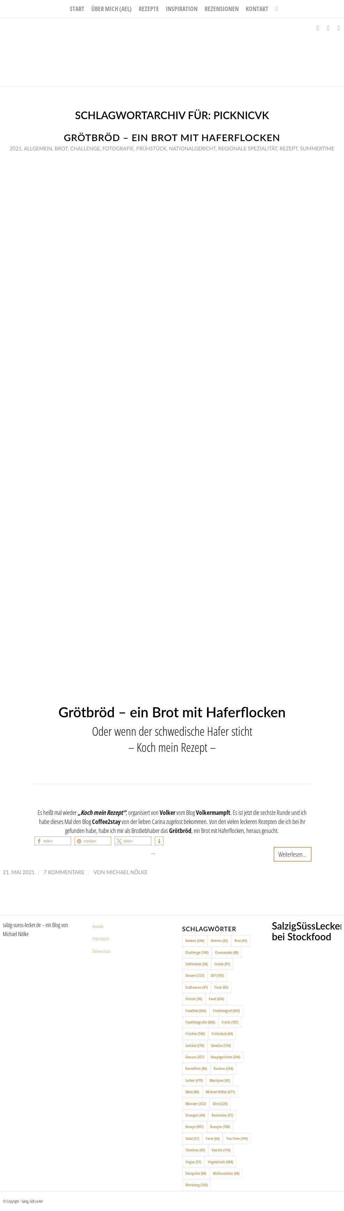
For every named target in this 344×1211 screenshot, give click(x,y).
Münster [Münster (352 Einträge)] (195, 1103)
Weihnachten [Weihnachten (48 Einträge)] (226, 1173)
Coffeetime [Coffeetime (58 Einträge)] (196, 963)
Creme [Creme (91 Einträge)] (222, 963)
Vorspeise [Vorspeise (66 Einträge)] (195, 1173)
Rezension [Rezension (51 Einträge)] (222, 1115)
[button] (53, 840)
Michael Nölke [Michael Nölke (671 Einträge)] (220, 1091)
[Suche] (274, 8)
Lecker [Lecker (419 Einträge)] (194, 1080)
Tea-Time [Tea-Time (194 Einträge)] (237, 1138)
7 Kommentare (64, 872)
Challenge (85, 148)
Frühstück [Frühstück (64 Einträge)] (222, 1033)
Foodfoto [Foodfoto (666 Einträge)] (195, 1010)
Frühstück (151, 148)
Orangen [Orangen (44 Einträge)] (195, 1115)
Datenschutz (101, 951)
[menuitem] (77, 8)
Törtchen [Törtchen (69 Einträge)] (195, 1149)
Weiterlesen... (292, 854)
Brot (61, 148)
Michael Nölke (126, 872)
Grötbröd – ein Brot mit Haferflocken (172, 137)
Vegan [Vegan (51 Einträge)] (193, 1161)
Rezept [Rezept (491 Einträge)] (194, 1126)
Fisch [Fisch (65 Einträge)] (221, 987)
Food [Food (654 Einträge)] (216, 998)
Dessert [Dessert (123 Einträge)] (194, 975)
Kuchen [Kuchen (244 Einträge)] (223, 1068)
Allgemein (38, 148)
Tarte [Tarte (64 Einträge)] (213, 1138)
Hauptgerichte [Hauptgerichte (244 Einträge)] (225, 1056)
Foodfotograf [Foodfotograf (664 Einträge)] (226, 1010)
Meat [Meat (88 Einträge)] (192, 1091)
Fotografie (118, 148)
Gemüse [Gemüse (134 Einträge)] (221, 1045)
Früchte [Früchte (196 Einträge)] (195, 1033)
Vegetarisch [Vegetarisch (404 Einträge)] (220, 1161)
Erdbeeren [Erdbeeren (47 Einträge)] (196, 987)
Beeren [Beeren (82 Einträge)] (219, 940)
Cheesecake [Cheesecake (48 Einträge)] (226, 952)
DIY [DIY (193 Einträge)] (217, 975)
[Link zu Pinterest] (339, 28)
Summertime (317, 148)
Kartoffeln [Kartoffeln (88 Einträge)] (196, 1068)
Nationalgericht (192, 148)
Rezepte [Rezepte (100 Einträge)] (220, 1126)
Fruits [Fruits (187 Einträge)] (230, 1022)
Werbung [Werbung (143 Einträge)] (196, 1184)
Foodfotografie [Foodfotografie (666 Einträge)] (200, 1022)
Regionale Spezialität (247, 148)
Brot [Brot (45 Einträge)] (241, 940)
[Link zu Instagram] (328, 28)
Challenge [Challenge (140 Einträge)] (196, 952)
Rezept (289, 148)
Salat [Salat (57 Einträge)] (192, 1138)
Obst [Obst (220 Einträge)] (220, 1103)
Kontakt (98, 926)
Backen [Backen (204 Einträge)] (194, 940)
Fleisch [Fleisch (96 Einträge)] (193, 998)
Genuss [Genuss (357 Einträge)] (194, 1056)
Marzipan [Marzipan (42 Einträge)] (219, 1080)
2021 (16, 148)
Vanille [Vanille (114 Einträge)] (221, 1149)
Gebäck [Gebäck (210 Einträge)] (194, 1045)
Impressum (100, 938)
